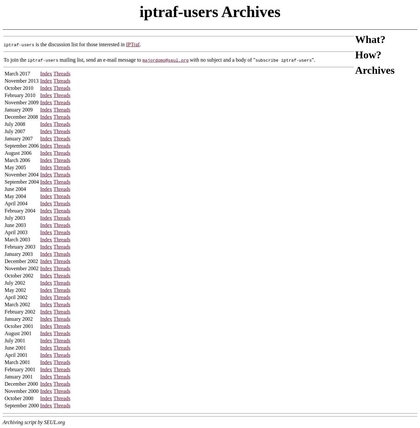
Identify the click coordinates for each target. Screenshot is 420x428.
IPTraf (132, 44)
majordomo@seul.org (165, 60)
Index (46, 73)
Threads (62, 73)
